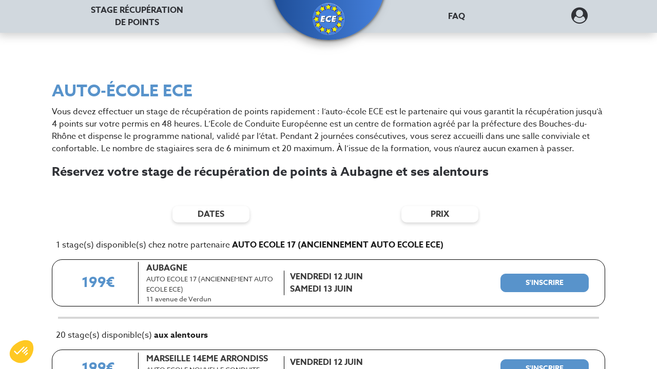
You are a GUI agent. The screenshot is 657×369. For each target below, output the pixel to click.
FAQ (456, 16)
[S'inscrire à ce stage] (544, 283)
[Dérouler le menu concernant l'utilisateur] (579, 19)
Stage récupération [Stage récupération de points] (137, 16)
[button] (328, 19)
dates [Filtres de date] (211, 214)
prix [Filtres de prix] (440, 214)
